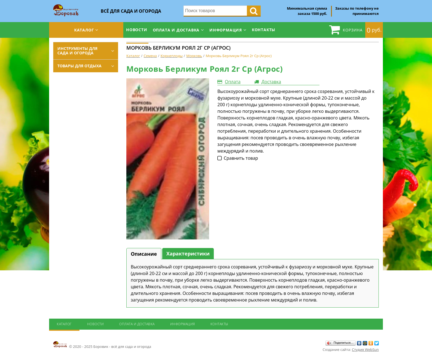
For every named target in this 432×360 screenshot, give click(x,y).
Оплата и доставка (176, 30)
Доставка (271, 82)
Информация (225, 30)
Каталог (84, 30)
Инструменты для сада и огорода (77, 50)
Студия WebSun (365, 349)
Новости (136, 29)
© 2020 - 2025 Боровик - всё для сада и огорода (102, 344)
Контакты (263, 29)
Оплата (233, 82)
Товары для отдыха (79, 65)
